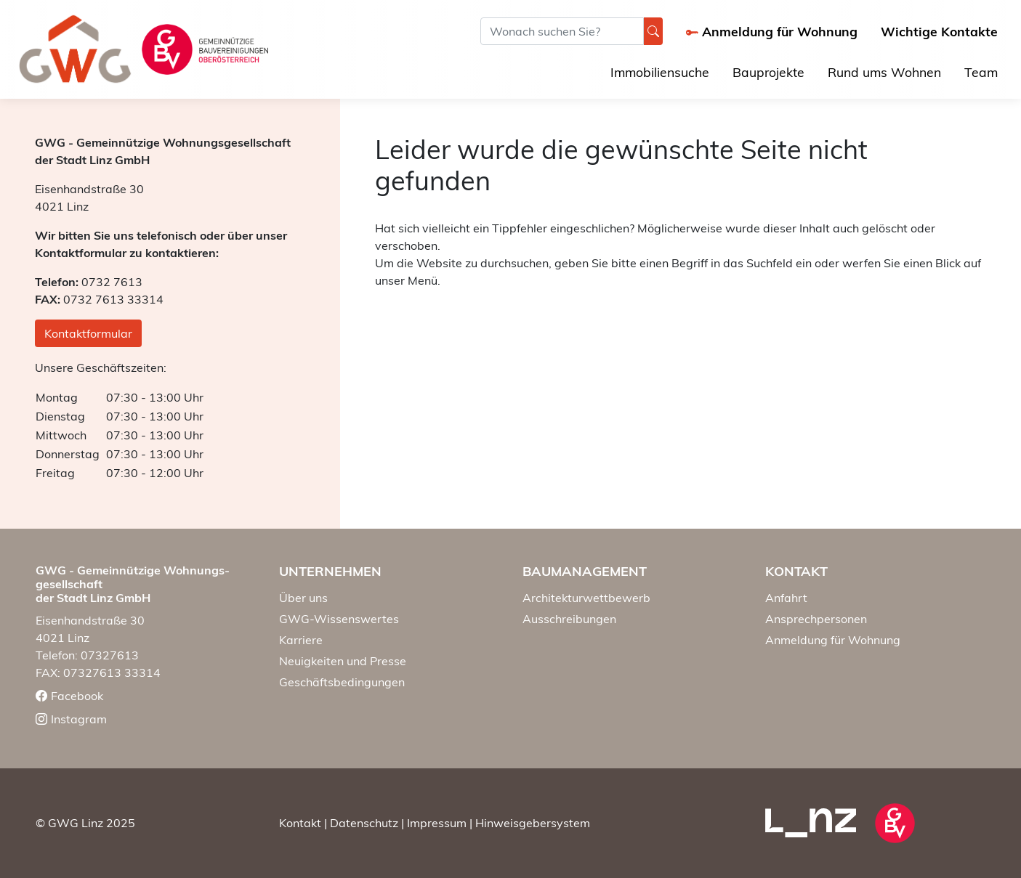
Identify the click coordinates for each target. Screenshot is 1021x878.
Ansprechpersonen (816, 618)
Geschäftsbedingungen (342, 682)
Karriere (301, 640)
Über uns (303, 597)
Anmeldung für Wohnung (832, 640)
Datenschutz (364, 823)
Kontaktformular (88, 333)
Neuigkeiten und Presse (342, 661)
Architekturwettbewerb (586, 597)
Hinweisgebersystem (532, 823)
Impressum (437, 823)
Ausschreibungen (569, 618)
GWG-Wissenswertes (339, 618)
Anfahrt (786, 597)
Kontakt (300, 823)
